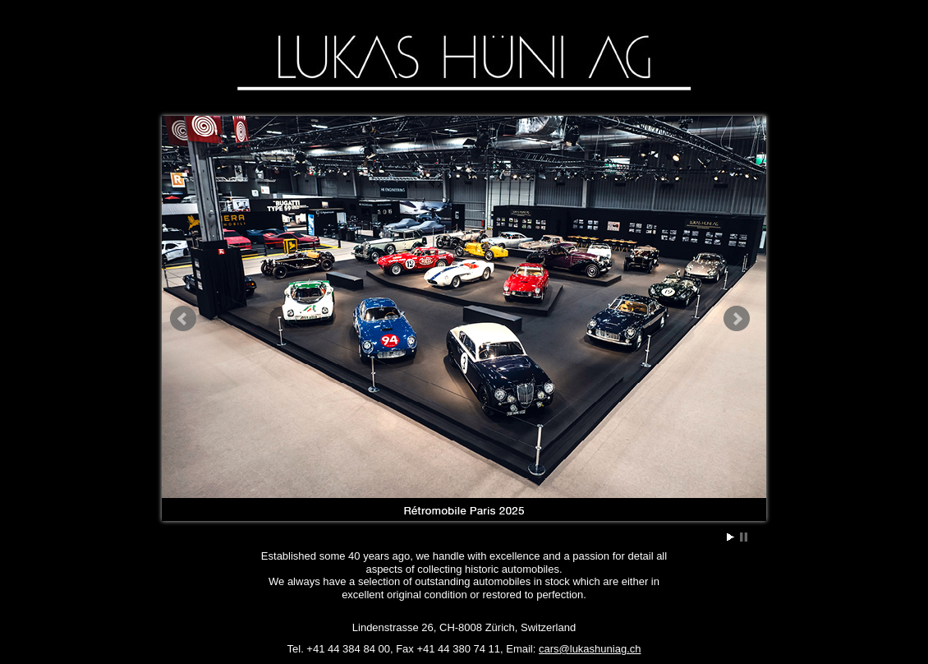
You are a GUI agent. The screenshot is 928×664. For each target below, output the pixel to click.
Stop (743, 537)
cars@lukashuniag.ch (590, 649)
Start (731, 537)
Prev (183, 319)
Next (737, 319)
